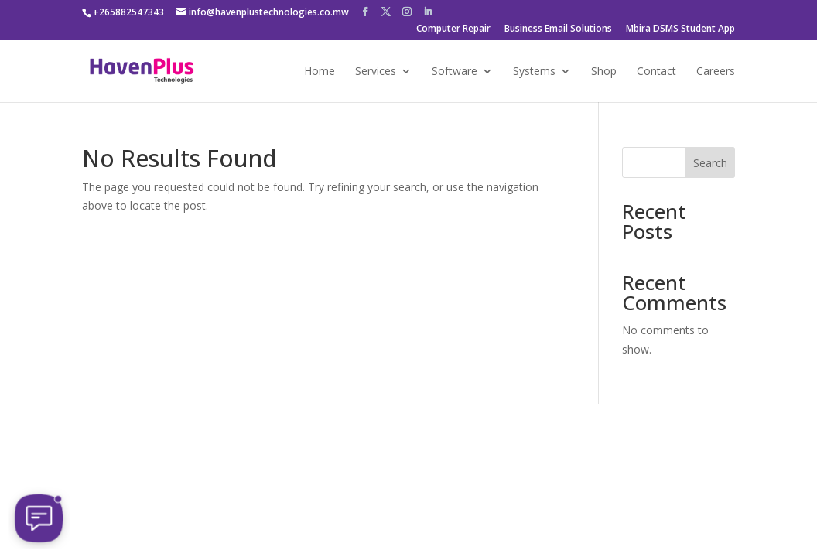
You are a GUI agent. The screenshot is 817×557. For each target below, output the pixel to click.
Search (710, 162)
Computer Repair (453, 29)
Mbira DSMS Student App (680, 29)
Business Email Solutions (558, 29)
